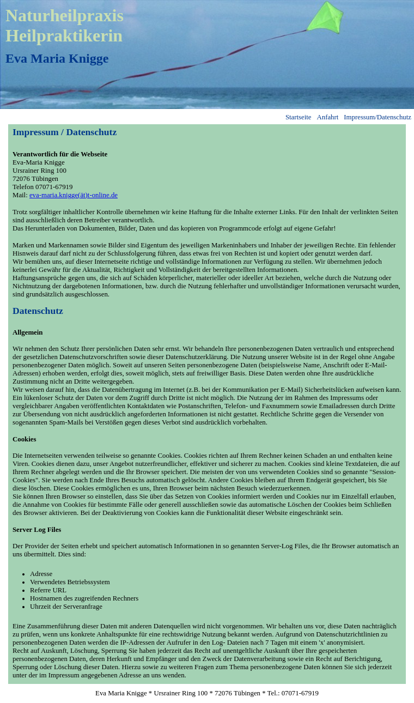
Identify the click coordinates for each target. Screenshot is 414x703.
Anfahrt (328, 117)
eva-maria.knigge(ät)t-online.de (73, 195)
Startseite (298, 117)
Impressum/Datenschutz (377, 117)
